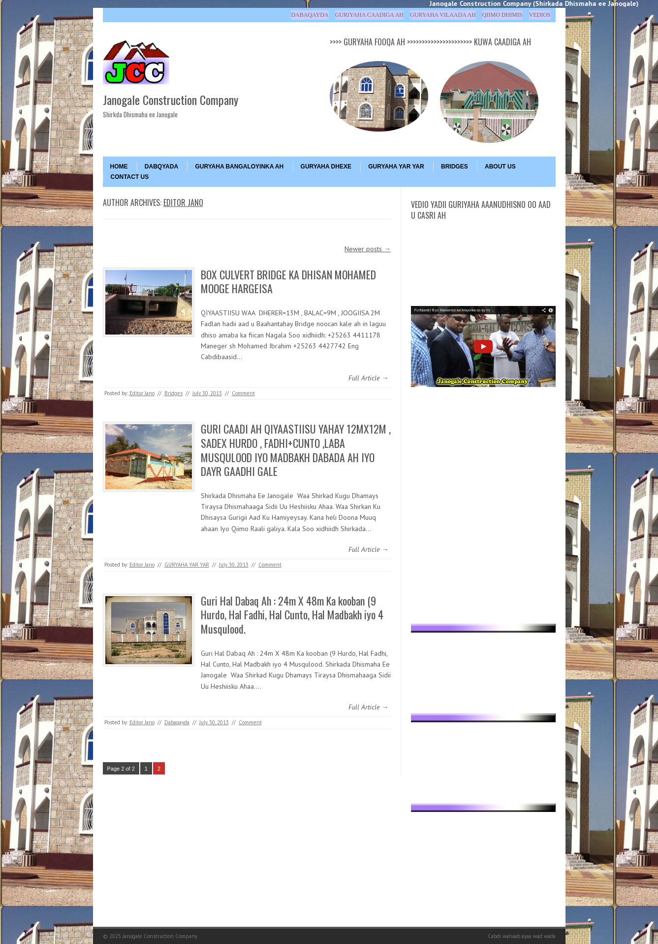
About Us (500, 166)
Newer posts (368, 248)
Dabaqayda (309, 14)
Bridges (173, 393)
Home (119, 166)
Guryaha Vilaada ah (443, 14)
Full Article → (368, 377)
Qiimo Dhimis (502, 14)
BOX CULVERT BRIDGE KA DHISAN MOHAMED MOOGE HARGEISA (288, 282)
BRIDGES (454, 166)
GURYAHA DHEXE (326, 166)
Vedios (540, 14)
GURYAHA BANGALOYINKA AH (239, 166)
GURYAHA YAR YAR (396, 166)
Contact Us (130, 176)
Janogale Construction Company (170, 99)
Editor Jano (183, 202)
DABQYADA (161, 166)
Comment (243, 393)
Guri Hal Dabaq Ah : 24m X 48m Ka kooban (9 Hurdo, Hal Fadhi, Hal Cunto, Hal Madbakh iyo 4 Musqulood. (292, 615)
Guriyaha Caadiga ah (369, 14)
